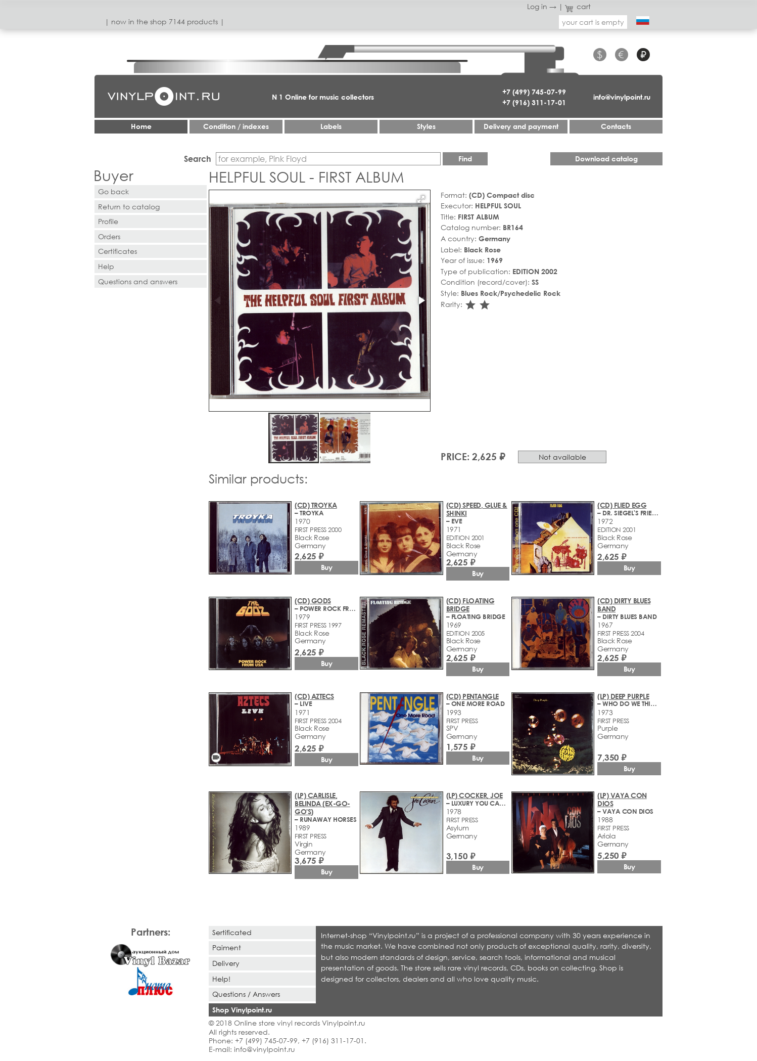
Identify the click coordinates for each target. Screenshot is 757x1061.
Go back (113, 191)
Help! (221, 979)
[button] (421, 199)
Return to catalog (129, 206)
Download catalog (606, 158)
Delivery (226, 963)
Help (106, 266)
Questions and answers (137, 281)
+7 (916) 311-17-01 (534, 102)
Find (465, 158)
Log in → (541, 6)
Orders (109, 236)
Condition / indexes (236, 126)
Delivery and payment (521, 126)
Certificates (117, 251)
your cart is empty (593, 22)
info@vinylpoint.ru (621, 97)
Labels (331, 126)
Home (141, 126)
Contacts (616, 126)
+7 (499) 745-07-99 (534, 91)
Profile (108, 221)
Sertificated (232, 932)
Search (197, 158)
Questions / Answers (246, 994)
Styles (426, 126)
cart (578, 6)
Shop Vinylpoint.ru (242, 1009)
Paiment (226, 947)
